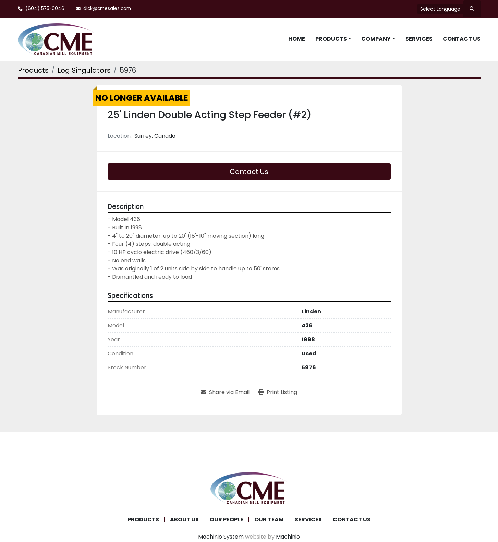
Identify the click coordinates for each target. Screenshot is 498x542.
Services (419, 39)
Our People (226, 520)
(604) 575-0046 (44, 8)
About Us (184, 520)
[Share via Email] (225, 392)
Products (331, 39)
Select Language (440, 8)
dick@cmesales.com (107, 8)
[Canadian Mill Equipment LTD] (249, 487)
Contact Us (462, 39)
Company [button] (376, 39)
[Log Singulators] (84, 70)
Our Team (269, 520)
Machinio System (221, 537)
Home (296, 39)
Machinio (288, 537)
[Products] (33, 70)
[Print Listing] (278, 392)
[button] (333, 39)
